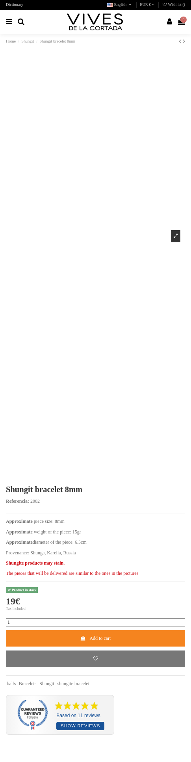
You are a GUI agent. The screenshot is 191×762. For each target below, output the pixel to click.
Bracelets (28, 683)
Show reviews (80, 725)
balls (11, 683)
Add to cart (95, 638)
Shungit (46, 683)
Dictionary (14, 4)
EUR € (147, 4)
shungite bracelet (73, 683)
